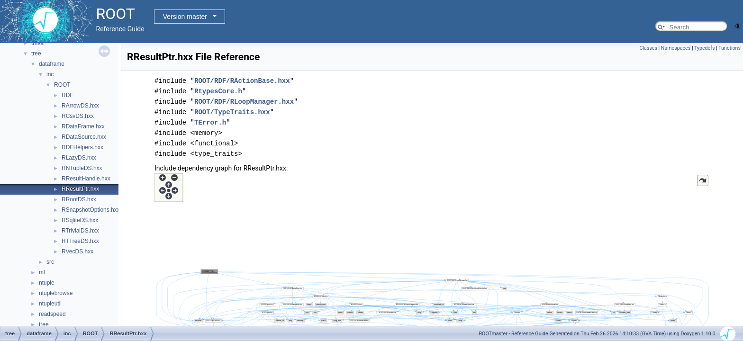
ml (42, 272)
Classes (648, 48)
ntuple (46, 282)
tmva (37, 43)
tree (36, 53)
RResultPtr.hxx (80, 189)
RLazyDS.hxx (79, 157)
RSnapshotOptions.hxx (91, 209)
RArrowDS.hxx (80, 105)
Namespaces (675, 48)
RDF (67, 95)
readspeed (52, 314)
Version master (185, 16)
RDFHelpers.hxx (82, 147)
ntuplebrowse (55, 293)
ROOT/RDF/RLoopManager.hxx (244, 101)
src (50, 262)
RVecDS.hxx (77, 251)
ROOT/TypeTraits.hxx (232, 112)
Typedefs (704, 48)
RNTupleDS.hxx (82, 168)
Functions (729, 48)
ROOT (62, 84)
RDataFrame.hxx (83, 126)
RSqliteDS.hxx (80, 220)
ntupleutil (50, 303)
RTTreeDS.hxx (80, 241)
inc (50, 74)
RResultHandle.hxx (86, 178)
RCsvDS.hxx (78, 116)
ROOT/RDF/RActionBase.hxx (242, 80)
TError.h (210, 122)
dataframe (51, 64)
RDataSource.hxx (84, 137)
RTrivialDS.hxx (80, 230)
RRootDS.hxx (79, 199)
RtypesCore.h (218, 91)
